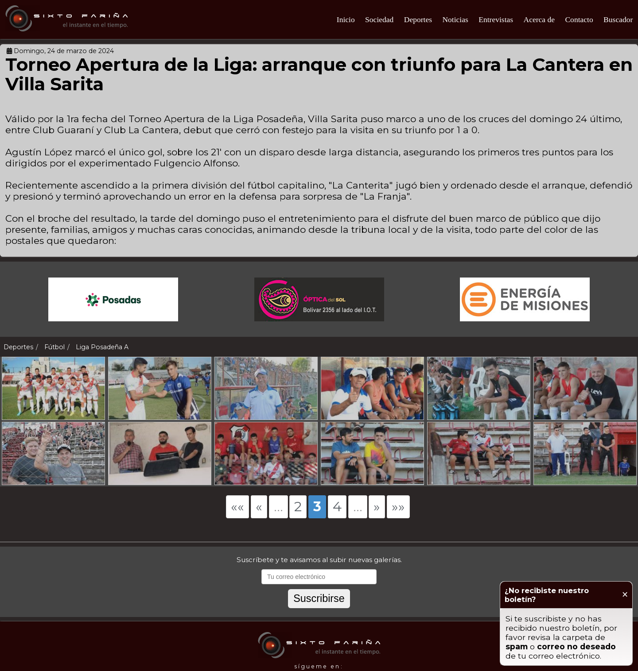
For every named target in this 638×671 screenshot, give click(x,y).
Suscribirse (319, 598)
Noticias (455, 19)
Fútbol (54, 347)
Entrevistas (495, 19)
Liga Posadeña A (102, 347)
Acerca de (539, 19)
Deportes (418, 19)
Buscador (618, 19)
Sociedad (379, 19)
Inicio (346, 19)
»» (398, 506)
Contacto (579, 19)
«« (237, 506)
